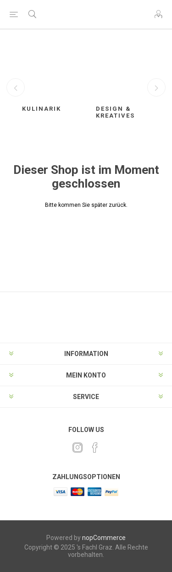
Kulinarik (41, 108)
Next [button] (156, 87)
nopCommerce (104, 537)
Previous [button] (15, 87)
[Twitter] (77, 447)
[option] (49, 83)
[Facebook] (95, 447)
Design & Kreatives (115, 112)
